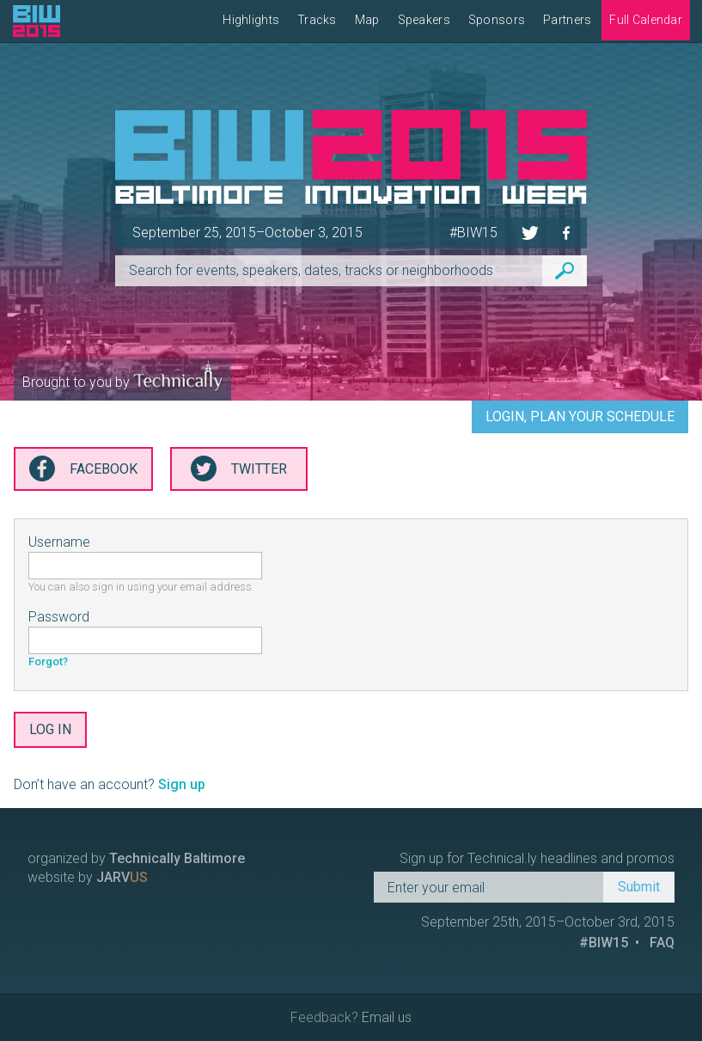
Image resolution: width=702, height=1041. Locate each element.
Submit (639, 887)
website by (87, 877)
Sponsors (496, 20)
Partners (567, 20)
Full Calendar (645, 20)
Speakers (424, 20)
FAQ (662, 942)
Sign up (181, 784)
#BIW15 (473, 232)
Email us (387, 1017)
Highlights (251, 20)
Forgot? (48, 661)
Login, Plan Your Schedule (580, 416)
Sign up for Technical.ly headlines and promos (537, 858)
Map (367, 20)
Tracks (317, 20)
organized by (136, 858)
